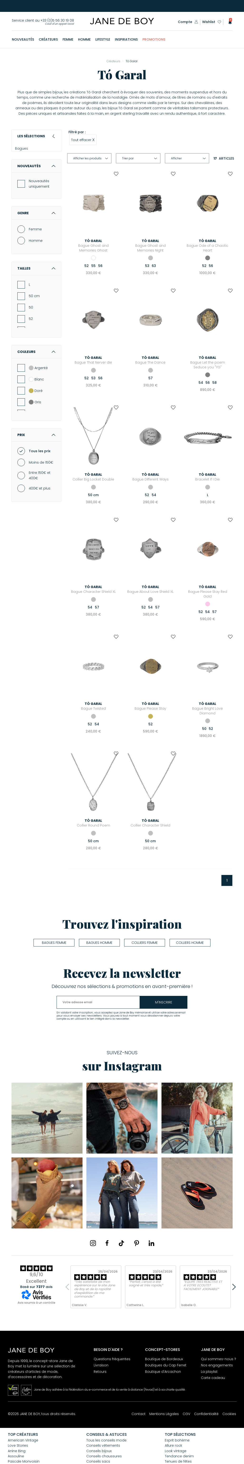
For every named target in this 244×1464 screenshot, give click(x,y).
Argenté (38, 387)
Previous (68, 1287)
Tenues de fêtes (178, 1461)
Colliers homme (190, 942)
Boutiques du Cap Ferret (165, 1365)
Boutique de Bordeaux (164, 1359)
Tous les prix (39, 471)
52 (31, 339)
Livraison (101, 1365)
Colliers (23, 159)
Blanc (36, 399)
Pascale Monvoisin (23, 1461)
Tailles (36, 288)
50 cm (34, 316)
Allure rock (173, 1445)
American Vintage (23, 1440)
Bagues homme (99, 942)
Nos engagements (217, 1365)
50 (31, 327)
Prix (36, 454)
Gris (35, 422)
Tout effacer (83, 140)
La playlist (209, 1371)
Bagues (23, 151)
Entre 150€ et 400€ (39, 495)
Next (232, 1287)
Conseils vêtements (103, 1445)
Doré (36, 410)
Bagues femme (54, 942)
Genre (36, 233)
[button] (228, 22)
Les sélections (36, 136)
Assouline (16, 1456)
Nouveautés (36, 186)
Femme (35, 249)
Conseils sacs (98, 1461)
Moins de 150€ (41, 482)
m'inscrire (163, 1002)
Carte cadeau (213, 1377)
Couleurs (36, 371)
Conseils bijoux (99, 1451)
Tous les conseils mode (106, 1440)
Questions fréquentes (112, 1359)
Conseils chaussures (104, 1456)
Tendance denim (179, 1456)
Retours (100, 1371)
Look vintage (175, 1451)
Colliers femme (145, 942)
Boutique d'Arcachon (163, 1371)
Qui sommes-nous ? (218, 1359)
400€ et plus (39, 508)
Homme (36, 260)
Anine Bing (16, 1451)
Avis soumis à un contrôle (36, 1303)
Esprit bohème (177, 1440)
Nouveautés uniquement (39, 204)
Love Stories (18, 1445)
